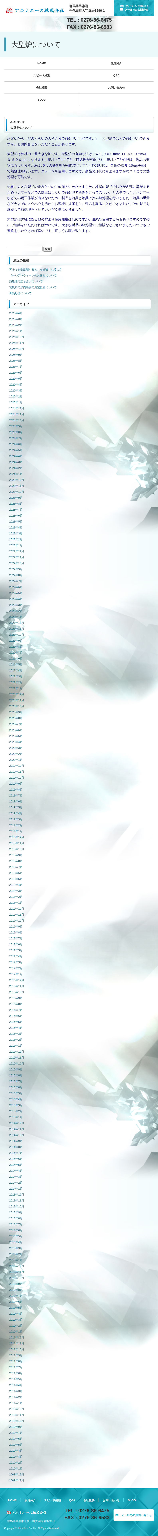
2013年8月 (16, 1218)
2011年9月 (16, 1355)
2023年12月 (16, 479)
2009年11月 (16, 1480)
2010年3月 (16, 1456)
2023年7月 (16, 509)
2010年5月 (16, 1444)
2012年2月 (16, 1325)
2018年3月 (16, 890)
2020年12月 (16, 694)
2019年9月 (16, 783)
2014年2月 (16, 1182)
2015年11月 (16, 1057)
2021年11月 (16, 628)
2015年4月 (16, 1099)
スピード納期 (41, 75)
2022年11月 (16, 557)
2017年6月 (16, 944)
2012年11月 (16, 1272)
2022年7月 (16, 581)
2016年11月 (16, 986)
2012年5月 (16, 1307)
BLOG (41, 99)
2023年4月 (16, 527)
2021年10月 (16, 634)
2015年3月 (16, 1105)
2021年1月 (16, 688)
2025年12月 (16, 336)
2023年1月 (16, 545)
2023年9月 (16, 497)
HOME (42, 63)
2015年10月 (16, 1063)
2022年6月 (16, 587)
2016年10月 (16, 992)
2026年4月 (16, 313)
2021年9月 (16, 640)
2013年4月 (16, 1242)
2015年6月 (16, 1087)
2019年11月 (16, 771)
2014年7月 (16, 1152)
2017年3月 (16, 962)
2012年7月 (16, 1295)
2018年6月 (16, 873)
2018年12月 (16, 837)
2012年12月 (16, 1266)
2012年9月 (16, 1283)
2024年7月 (16, 438)
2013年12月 (16, 1194)
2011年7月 (16, 1367)
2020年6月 (16, 730)
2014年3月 (16, 1176)
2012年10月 (16, 1278)
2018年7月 (16, 867)
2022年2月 (16, 610)
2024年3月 (16, 462)
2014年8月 (16, 1146)
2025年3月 (16, 390)
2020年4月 (16, 741)
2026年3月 (16, 319)
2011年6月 (16, 1373)
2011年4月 (16, 1385)
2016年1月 (16, 1045)
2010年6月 (16, 1438)
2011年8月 (16, 1361)
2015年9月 (16, 1069)
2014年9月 (16, 1141)
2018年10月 (16, 849)
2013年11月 (16, 1200)
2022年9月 (16, 569)
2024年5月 (16, 450)
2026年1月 (16, 331)
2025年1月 (16, 402)
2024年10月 (16, 420)
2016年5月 (16, 1021)
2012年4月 (16, 1313)
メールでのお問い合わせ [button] (134, 1515)
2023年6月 (16, 515)
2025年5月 (16, 378)
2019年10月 (16, 777)
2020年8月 (16, 718)
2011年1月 (16, 1403)
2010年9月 (16, 1426)
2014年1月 (16, 1188)
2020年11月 (16, 700)
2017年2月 (16, 968)
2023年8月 (16, 503)
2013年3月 (16, 1248)
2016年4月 (16, 1027)
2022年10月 (16, 563)
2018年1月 (16, 902)
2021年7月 (16, 652)
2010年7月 (16, 1432)
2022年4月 (16, 599)
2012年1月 (16, 1331)
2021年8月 (16, 646)
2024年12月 (16, 408)
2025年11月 (16, 342)
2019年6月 (16, 801)
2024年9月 (16, 426)
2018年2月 (16, 896)
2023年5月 (16, 521)
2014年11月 (16, 1129)
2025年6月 (16, 372)
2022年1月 (16, 616)
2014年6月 (16, 1158)
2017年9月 (16, 926)
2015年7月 (16, 1081)
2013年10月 (16, 1206)
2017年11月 (16, 914)
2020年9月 (16, 712)
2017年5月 (16, 950)
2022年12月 (16, 551)
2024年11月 (16, 414)
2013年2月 (16, 1254)
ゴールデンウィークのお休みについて (33, 275)
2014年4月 (16, 1170)
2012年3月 (16, 1319)
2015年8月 (16, 1075)
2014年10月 (16, 1135)
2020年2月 (16, 753)
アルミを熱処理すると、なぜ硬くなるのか (35, 269)
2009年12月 (16, 1474)
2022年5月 (16, 593)
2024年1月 (16, 473)
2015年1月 (16, 1117)
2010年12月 (16, 1409)
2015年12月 (16, 1051)
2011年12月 (16, 1337)
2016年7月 (16, 1009)
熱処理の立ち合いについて (26, 281)
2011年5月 (16, 1379)
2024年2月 (16, 468)
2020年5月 (16, 736)
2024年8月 (16, 432)
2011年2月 (16, 1397)
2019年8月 (16, 789)
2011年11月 (16, 1343)
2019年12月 (16, 765)
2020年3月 (16, 747)
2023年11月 (16, 485)
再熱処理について (20, 293)
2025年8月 (16, 360)
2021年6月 (16, 658)
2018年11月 (16, 843)
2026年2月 (16, 325)
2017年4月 (16, 956)
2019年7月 (16, 795)
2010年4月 (16, 1450)
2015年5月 (16, 1093)
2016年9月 (16, 998)
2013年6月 (16, 1230)
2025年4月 (16, 384)
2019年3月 (16, 819)
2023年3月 (16, 533)
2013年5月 (16, 1236)
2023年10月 (16, 491)
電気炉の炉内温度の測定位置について (33, 287)
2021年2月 (16, 682)
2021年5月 (16, 664)
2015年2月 (16, 1111)
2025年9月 (16, 354)
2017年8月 (16, 932)
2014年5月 (16, 1164)
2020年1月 (16, 759)
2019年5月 (16, 807)
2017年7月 (16, 938)
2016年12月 (16, 980)
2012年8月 (16, 1289)
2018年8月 (16, 861)
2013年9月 (16, 1212)
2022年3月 (16, 604)
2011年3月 (16, 1391)
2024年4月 (16, 456)
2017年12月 (16, 908)
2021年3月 (16, 676)
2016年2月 (16, 1039)
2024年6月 (16, 444)
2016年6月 (16, 1015)
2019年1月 (16, 831)
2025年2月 (16, 396)
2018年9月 (16, 855)
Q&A (116, 75)
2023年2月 (16, 539)
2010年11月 (16, 1414)
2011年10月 (16, 1349)
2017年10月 (16, 920)
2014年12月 (16, 1123)
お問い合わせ (116, 87)
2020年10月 (16, 706)
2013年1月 (16, 1260)
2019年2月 (16, 825)
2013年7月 (16, 1224)
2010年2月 (16, 1462)
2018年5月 (16, 878)
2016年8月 (16, 1004)
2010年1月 (16, 1468)
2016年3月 (16, 1033)
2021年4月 (16, 670)
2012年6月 (16, 1301)
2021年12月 (16, 622)
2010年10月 (16, 1420)
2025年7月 (16, 366)
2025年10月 (16, 348)
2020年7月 (16, 724)
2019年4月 (16, 813)
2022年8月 (16, 575)
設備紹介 (116, 63)
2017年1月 (16, 974)
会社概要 (41, 87)
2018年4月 (16, 884)
